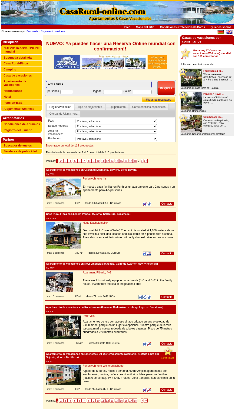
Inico (127, 27)
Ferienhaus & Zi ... (213, 71)
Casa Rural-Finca (15, 63)
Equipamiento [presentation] (117, 107)
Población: (54, 138)
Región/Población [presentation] (60, 107)
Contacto (166, 203)
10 (98, 161)
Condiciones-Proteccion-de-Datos (182, 27)
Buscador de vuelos (17, 145)
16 (126, 161)
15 (121, 161)
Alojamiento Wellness (18, 108)
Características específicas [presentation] (148, 107)
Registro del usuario (17, 130)
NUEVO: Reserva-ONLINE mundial (21, 49)
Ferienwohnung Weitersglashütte (103, 365)
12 (107, 161)
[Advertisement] (22, 168)
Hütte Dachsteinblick (95, 222)
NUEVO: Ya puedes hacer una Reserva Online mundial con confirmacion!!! (110, 46)
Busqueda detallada (17, 57)
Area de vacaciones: (55, 132)
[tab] (60, 107)
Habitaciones (12, 91)
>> (145, 161)
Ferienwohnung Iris (94, 178)
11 (102, 161)
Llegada (97, 91)
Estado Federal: (58, 125)
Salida (127, 91)
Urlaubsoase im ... (213, 117)
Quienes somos (221, 27)
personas (53, 91)
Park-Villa (89, 316)
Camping (9, 69)
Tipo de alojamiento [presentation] (90, 107)
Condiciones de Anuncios (21, 124)
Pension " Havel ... (213, 94)
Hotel (7, 96)
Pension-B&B (13, 102)
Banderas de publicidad (20, 151)
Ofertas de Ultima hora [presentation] (63, 113)
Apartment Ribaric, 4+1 (97, 272)
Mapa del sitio (145, 27)
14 (116, 161)
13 (112, 161)
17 (130, 161)
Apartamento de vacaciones (14, 83)
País (51, 120)
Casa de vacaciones (17, 75)
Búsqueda (32, 31)
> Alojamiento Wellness (51, 31)
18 (135, 161)
